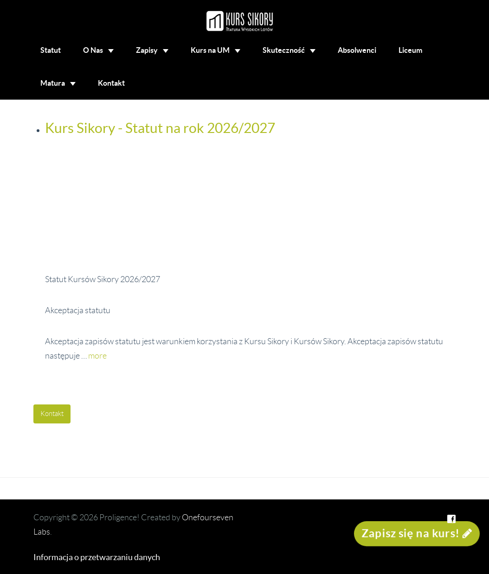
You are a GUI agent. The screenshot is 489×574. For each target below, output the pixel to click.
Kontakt (111, 83)
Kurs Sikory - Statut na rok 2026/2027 (160, 128)
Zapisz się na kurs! (416, 533)
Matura (58, 83)
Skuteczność (289, 50)
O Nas (98, 50)
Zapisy (152, 50)
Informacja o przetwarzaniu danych (96, 557)
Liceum (410, 50)
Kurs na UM (215, 50)
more (97, 355)
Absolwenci (357, 50)
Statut (50, 50)
